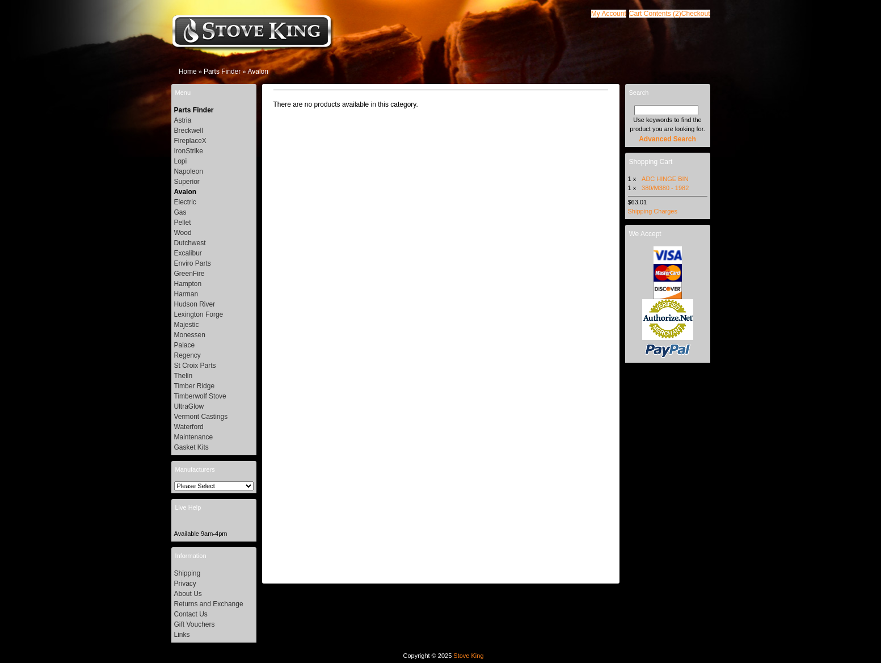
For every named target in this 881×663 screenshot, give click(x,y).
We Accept (645, 234)
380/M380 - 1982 (665, 187)
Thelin (183, 376)
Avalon (257, 71)
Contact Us (191, 614)
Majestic (186, 325)
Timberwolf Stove (200, 396)
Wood (183, 233)
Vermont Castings (201, 417)
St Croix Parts (195, 366)
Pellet (182, 222)
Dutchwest (190, 243)
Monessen (189, 335)
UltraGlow (189, 406)
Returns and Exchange (208, 604)
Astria (183, 120)
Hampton (188, 284)
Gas (180, 212)
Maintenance (193, 437)
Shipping (187, 573)
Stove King (468, 655)
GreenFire (189, 274)
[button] (655, 14)
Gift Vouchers (194, 624)
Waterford (189, 427)
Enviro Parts (192, 263)
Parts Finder (222, 71)
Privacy (185, 584)
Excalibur (188, 253)
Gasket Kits (191, 447)
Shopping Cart (651, 162)
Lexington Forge (199, 314)
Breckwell (188, 131)
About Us (188, 594)
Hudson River (195, 304)
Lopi (180, 161)
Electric (185, 202)
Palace (184, 345)
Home (188, 71)
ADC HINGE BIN (665, 178)
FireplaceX (190, 141)
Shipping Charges (652, 211)
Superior (187, 182)
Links (182, 635)
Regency (187, 355)
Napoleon (188, 171)
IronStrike (188, 151)
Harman (186, 294)
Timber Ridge (194, 386)
